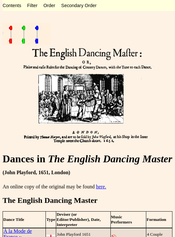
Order (49, 5)
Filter (32, 5)
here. (101, 186)
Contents (12, 5)
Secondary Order (79, 5)
